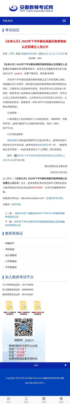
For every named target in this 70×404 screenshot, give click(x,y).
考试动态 (9, 249)
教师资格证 (13, 140)
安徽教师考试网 (29, 53)
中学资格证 (11, 267)
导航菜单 (7, 20)
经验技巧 (9, 243)
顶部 (61, 399)
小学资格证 (11, 261)
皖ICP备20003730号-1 (35, 383)
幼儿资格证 (11, 255)
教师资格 (16, 204)
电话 (26, 399)
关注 (9, 399)
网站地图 (60, 378)
